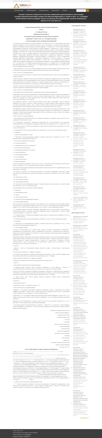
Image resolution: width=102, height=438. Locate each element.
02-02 (35, 212)
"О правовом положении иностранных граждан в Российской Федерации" (80, 103)
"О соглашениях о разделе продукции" (80, 120)
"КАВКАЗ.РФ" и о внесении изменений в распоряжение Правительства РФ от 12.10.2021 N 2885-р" (80, 316)
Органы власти (55, 10)
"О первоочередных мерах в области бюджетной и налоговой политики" (80, 181)
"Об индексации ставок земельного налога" (80, 207)
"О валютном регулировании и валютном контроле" (80, 94)
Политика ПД (27, 436)
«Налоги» (35, 432)
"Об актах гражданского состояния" (80, 77)
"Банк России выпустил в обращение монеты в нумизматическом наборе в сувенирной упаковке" (80, 219)
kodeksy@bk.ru (28, 434)
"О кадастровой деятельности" (80, 113)
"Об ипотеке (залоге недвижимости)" (80, 127)
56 (68, 123)
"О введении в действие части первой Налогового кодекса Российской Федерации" (80, 190)
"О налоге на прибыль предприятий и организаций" (80, 200)
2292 (30, 51)
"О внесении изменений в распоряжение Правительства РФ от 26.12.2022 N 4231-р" (80, 301)
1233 (42, 233)
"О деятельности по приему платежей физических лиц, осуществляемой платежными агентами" (80, 43)
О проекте (64, 10)
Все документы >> (84, 418)
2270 (62, 48)
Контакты (87, 1)
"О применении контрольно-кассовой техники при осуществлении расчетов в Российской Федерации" (80, 33)
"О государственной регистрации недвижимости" (80, 69)
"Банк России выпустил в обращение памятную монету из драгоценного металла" (80, 228)
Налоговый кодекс (19, 10)
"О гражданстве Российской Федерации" (79, 161)
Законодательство (43, 10)
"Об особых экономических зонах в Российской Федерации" (80, 152)
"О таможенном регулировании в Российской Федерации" (80, 85)
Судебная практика (31, 10)
